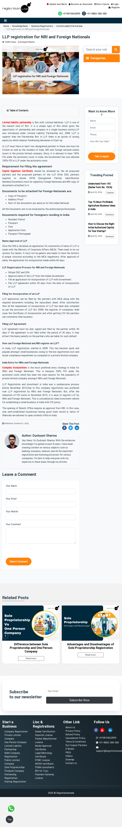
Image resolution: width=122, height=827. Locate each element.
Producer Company (14, 770)
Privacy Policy (72, 730)
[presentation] (28, 552)
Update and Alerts (56, 4)
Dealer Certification (45, 731)
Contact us (71, 763)
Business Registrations (42, 26)
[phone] (101, 134)
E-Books (69, 748)
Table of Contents (17, 110)
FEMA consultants (44, 767)
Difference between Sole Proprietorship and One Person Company (31, 647)
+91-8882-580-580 (94, 13)
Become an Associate (80, 4)
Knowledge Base (20, 26)
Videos (69, 755)
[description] (101, 144)
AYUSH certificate (44, 763)
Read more (31, 658)
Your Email (11, 498)
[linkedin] (110, 729)
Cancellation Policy (75, 738)
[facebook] (96, 729)
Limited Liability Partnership (69, 26)
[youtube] (102, 729)
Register (114, 7)
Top (9, 819)
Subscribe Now (79, 700)
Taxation (110, 193)
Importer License (44, 735)
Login (115, 4)
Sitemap (69, 759)
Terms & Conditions (75, 741)
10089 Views (9, 42)
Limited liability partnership (16, 122)
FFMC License (42, 760)
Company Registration (16, 731)
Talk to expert (101, 156)
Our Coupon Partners (76, 745)
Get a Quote (101, 4)
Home (6, 26)
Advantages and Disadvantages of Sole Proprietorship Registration (90, 646)
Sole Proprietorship (14, 767)
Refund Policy (72, 734)
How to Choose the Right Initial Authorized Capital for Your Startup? (101, 227)
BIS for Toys (41, 770)
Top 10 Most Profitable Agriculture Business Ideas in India (101, 205)
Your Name (11, 485)
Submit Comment (18, 561)
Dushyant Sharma (26, 42)
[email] (101, 127)
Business (110, 214)
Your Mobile (12, 511)
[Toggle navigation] (87, 58)
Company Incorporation (14, 367)
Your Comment (13, 524)
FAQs (68, 752)
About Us (70, 727)
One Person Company (15, 742)
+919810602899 (69, 13)
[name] (101, 121)
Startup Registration (15, 781)
